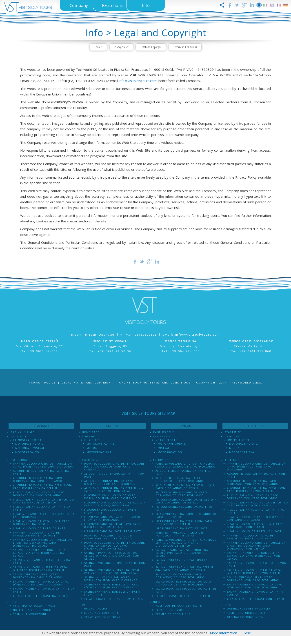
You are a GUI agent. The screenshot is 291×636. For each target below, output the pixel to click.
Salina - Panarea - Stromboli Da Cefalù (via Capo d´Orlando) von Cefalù (253, 555)
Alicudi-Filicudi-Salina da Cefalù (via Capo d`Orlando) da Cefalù (42, 486)
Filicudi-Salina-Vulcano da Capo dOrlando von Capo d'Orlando (252, 497)
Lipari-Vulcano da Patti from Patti (113, 531)
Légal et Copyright (171, 610)
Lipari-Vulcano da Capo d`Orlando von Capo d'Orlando (255, 518)
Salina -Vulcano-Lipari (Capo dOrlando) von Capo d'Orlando (252, 579)
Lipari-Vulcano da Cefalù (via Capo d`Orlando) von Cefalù (255, 525)
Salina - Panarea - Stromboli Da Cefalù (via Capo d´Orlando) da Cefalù (39, 552)
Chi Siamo (18, 436)
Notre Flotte (166, 440)
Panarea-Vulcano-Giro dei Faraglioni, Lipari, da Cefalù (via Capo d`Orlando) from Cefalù (114, 545)
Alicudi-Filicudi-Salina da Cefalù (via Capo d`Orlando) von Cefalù (256, 489)
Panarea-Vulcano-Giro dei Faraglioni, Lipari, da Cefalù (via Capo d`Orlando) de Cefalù (185, 542)
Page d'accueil (164, 432)
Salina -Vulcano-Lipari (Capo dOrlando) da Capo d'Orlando (37, 576)
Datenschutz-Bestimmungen (249, 608)
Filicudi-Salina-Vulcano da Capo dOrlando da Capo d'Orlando (38, 494)
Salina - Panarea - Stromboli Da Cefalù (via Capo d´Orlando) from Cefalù (112, 555)
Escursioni (19, 460)
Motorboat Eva (99, 452)
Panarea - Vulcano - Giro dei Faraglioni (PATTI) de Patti (179, 534)
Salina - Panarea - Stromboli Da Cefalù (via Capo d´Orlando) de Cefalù (181, 552)
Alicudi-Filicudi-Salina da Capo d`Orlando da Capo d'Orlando (37, 479)
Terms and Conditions (185, 47)
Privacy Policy (42, 382)
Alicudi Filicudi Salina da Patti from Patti (114, 475)
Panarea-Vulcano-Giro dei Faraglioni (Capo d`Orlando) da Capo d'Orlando (43, 465)
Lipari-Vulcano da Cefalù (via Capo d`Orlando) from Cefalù (112, 525)
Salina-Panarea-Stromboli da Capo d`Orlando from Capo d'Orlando (112, 586)
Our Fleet (92, 440)
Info (14, 602)
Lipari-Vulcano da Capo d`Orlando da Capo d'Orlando (43, 515)
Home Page (90, 432)
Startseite (233, 432)
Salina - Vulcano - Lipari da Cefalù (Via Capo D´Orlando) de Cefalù (184, 568)
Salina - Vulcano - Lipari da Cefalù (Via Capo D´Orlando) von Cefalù (255, 571)
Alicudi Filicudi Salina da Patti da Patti (41, 472)
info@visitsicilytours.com (138, 80)
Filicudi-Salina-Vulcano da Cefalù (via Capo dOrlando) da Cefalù (43, 501)
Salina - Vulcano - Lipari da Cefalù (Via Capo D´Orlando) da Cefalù (42, 568)
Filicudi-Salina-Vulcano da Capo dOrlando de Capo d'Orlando (181, 494)
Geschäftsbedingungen (245, 617)
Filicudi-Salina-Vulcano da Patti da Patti (41, 508)
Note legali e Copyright (33, 610)
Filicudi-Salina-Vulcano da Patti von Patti (257, 511)
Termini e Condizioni (29, 614)
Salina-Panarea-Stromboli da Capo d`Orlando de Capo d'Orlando (183, 583)
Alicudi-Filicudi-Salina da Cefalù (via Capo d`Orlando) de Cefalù (184, 486)
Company (89, 436)
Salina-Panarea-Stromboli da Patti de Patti (186, 590)
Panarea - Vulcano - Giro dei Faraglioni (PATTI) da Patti (37, 534)
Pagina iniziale (22, 432)
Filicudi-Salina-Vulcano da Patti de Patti (184, 508)
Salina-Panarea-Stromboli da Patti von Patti (255, 593)
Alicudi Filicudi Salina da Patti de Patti (183, 472)
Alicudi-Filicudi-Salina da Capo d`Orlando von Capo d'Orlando (252, 482)
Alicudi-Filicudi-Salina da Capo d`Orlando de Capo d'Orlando (180, 479)
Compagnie (161, 436)
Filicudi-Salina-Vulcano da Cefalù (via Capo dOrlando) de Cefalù (186, 501)
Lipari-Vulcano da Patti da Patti (39, 528)
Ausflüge (232, 460)
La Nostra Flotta (27, 440)
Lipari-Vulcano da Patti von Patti (254, 531)
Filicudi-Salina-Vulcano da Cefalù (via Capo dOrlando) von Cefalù (257, 504)
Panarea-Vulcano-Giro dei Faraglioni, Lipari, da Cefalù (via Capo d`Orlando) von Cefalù (257, 545)
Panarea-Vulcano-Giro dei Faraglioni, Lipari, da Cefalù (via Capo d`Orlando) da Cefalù (43, 542)
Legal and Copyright (150, 47)
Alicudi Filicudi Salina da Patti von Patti (256, 475)
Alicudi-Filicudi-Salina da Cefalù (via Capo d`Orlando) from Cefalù (113, 489)
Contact (98, 47)
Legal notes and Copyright (87, 382)
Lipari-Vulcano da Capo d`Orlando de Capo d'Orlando (186, 515)
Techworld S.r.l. (247, 382)
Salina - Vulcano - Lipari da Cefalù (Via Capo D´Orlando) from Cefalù (113, 571)
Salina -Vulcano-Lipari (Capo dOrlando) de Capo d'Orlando (179, 576)
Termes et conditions (172, 614)
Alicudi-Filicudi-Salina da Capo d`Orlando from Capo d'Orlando (111, 482)
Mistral (92, 448)
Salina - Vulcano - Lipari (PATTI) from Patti (115, 564)
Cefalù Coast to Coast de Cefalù (182, 596)
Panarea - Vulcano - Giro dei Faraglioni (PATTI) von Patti (251, 537)
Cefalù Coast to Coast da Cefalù (40, 596)
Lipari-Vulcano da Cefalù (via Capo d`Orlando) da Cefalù (41, 522)
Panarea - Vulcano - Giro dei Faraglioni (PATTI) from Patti (108, 537)
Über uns (232, 436)
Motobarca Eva (27, 452)
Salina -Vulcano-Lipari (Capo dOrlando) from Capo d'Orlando (111, 579)
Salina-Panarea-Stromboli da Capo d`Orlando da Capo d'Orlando (41, 583)
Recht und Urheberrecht (247, 612)
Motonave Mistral (30, 448)
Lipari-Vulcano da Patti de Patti (182, 528)
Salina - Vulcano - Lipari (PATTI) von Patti (256, 564)
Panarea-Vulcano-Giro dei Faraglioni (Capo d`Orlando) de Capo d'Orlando (185, 465)
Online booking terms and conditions (154, 382)
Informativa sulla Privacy (34, 605)
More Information (223, 633)
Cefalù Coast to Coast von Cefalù (255, 599)
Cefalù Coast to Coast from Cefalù (113, 599)
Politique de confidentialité (178, 605)
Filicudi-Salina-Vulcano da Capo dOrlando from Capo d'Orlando (110, 497)
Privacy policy (121, 47)
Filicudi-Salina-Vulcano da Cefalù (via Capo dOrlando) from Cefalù (114, 504)
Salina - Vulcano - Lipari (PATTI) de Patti (183, 561)
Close (246, 633)
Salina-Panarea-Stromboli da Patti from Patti (112, 593)
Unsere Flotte (238, 440)
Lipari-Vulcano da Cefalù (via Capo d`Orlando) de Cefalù (183, 522)
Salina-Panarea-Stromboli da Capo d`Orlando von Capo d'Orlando (254, 586)
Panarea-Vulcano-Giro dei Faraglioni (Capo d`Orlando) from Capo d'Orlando (114, 466)
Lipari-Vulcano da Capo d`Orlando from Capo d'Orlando (112, 518)
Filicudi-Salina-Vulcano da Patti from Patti (110, 511)
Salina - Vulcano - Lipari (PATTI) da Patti (41, 561)
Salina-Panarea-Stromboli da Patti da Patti (43, 590)
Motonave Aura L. (29, 443)
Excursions (90, 460)
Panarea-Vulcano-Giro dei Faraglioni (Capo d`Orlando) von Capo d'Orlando (257, 466)
